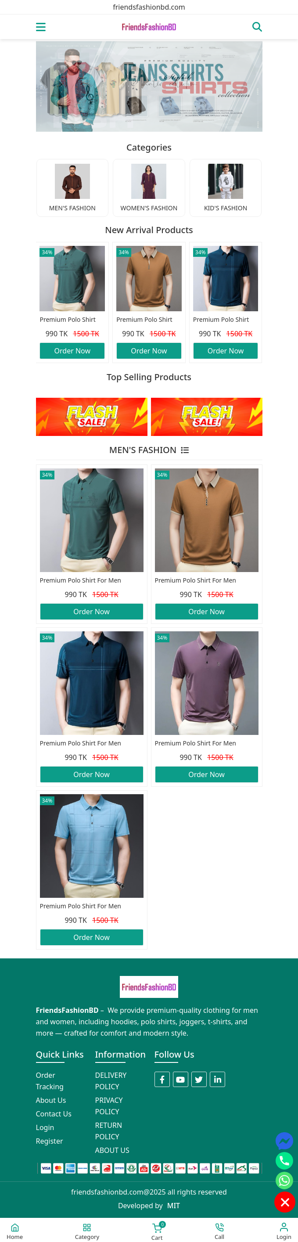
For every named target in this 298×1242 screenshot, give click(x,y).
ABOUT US (112, 1150)
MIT (173, 1205)
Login (45, 1127)
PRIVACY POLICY (109, 1105)
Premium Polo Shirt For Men (67, 320)
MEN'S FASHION (149, 450)
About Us (51, 1100)
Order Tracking (50, 1080)
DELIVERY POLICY (111, 1080)
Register (49, 1141)
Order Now (72, 351)
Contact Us (54, 1114)
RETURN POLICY (108, 1130)
